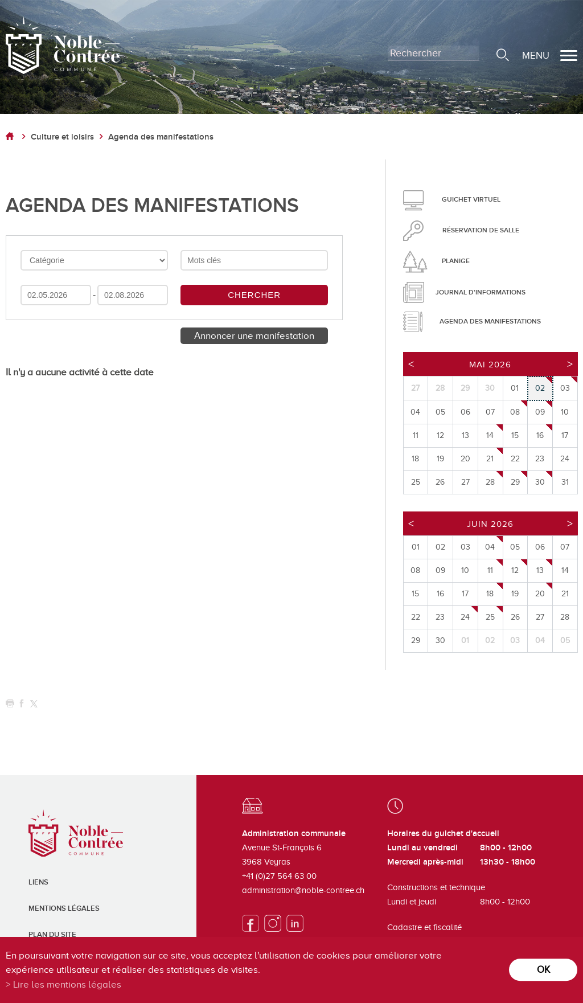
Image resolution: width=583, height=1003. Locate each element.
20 (540, 593)
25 (490, 617)
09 (540, 412)
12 (515, 570)
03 (565, 388)
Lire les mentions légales (67, 984)
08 (515, 412)
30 (540, 482)
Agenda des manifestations (161, 137)
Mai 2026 (490, 364)
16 (540, 435)
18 (490, 593)
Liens (38, 882)
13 (540, 570)
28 (490, 482)
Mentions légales (64, 908)
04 (490, 547)
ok (543, 969)
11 (490, 570)
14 (490, 435)
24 (465, 617)
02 (540, 388)
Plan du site (52, 934)
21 (490, 459)
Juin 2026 (490, 524)
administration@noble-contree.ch (303, 890)
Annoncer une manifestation (254, 335)
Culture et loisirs (62, 137)
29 (515, 482)
